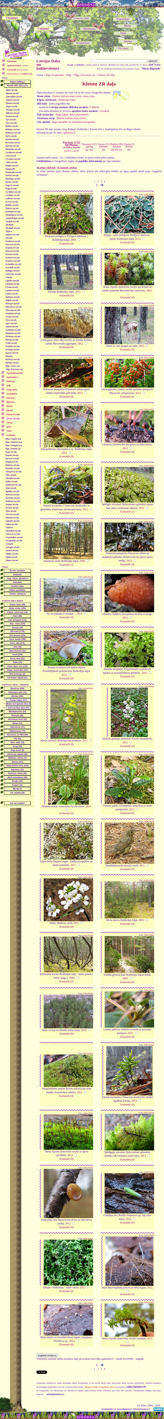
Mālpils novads (11, 300)
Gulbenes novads (12, 198)
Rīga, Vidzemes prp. (13, 442)
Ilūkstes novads (11, 208)
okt (116, 149)
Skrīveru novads (12, 494)
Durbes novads (11, 182)
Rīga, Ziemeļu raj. (13, 448)
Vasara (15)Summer (103, 145)
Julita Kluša (88, 193)
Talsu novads (10, 511)
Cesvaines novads (12, 159)
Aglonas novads (12, 93)
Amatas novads (11, 116)
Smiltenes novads (12, 501)
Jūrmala (9, 238)
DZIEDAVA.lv (86, 5)
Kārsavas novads (12, 244)
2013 (79, 1092)
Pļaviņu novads (11, 340)
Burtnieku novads (13, 149)
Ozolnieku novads (13, 330)
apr (87, 149)
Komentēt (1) (127, 511)
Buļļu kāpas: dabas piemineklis (72, 114)
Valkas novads (11, 524)
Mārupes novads (12, 303)
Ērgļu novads (11, 188)
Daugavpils (10, 169)
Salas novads (10, 475)
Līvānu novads (11, 287)
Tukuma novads (12, 517)
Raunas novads (11, 353)
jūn (103, 149)
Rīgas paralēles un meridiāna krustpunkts (73, 122)
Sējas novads (10, 488)
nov (121, 149)
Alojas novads (11, 106)
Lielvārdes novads (13, 274)
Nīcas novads (10, 320)
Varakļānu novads (13, 531)
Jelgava (8, 231)
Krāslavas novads (12, 261)
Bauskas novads (12, 139)
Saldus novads (11, 481)
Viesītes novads (11, 550)
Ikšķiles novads (11, 205)
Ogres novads (11, 323)
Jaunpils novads (12, 221)
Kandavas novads (12, 241)
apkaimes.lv (69, 132)
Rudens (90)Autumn (116, 145)
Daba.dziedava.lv (19, 74)
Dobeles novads (11, 175)
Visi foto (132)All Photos (71, 145)
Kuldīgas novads (12, 271)
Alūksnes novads (12, 113)
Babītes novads (11, 126)
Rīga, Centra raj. (12, 366)
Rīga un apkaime (55, 75)
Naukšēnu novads (12, 313)
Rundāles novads (12, 468)
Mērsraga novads (12, 310)
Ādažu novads (11, 90)
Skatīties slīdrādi (45, 167)
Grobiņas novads (12, 195)
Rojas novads (11, 452)
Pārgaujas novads (12, 333)
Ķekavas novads (12, 251)
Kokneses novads (12, 257)
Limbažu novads (12, 284)
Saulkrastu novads (13, 485)
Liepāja (8, 277)
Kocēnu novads (11, 254)
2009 (73, 239)
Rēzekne (9, 356)
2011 (141, 508)
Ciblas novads (11, 162)
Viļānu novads (11, 557)
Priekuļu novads (12, 349)
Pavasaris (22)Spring (89, 145)
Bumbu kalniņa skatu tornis (71, 118)
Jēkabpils (9, 225)
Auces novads (11, 123)
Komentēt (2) (66, 981)
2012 (137, 238)
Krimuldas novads (13, 264)
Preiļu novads (11, 343)
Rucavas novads (12, 458)
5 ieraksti (104, 111)
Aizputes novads (12, 100)
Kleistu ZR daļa (106, 75)
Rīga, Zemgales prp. (13, 445)
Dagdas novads (11, 165)
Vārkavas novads (12, 534)
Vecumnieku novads (13, 540)
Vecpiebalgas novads (14, 537)
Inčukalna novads (12, 211)
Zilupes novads (11, 560)
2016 (83, 1030)
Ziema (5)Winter (129, 145)
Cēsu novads (10, 156)
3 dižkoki (94, 107)
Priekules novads (12, 346)
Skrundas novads (12, 498)
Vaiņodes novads (12, 521)
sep (112, 149)
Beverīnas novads (12, 142)
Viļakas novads (11, 554)
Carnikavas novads (13, 152)
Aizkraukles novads (13, 96)
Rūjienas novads (12, 465)
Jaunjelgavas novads (14, 215)
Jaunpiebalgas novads (14, 218)
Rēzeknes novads (12, 359)
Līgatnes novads (12, 280)
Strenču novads (11, 508)
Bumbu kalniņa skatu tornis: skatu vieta (73, 96)
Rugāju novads (11, 462)
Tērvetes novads (12, 514)
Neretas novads (11, 317)
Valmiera (9, 527)
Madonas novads (12, 297)
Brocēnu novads (12, 146)
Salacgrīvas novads (13, 471)
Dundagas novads (12, 179)
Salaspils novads (12, 478)
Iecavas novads (11, 202)
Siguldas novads (12, 491)
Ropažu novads (11, 455)
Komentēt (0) (66, 243)
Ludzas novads (11, 294)
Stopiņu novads (11, 504)
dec (129, 149)
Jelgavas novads (12, 234)
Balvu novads (11, 136)
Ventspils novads (12, 547)
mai (91, 149)
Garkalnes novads (13, 192)
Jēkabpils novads (12, 228)
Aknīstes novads (12, 103)
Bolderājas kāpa (67, 99)
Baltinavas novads (13, 133)
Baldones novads (12, 129)
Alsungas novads (12, 110)
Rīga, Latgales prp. (13, 439)
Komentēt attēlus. (67, 167)
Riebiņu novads (12, 363)
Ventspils (9, 544)
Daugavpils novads (13, 172)
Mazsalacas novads (13, 307)
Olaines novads (11, 326)
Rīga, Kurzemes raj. (14, 369)
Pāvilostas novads (12, 336)
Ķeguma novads (12, 248)
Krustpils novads (12, 267)
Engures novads (12, 185)
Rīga (69, 75)
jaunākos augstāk (71, 150)
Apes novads (10, 119)
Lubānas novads (12, 290)
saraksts (17, 65)
